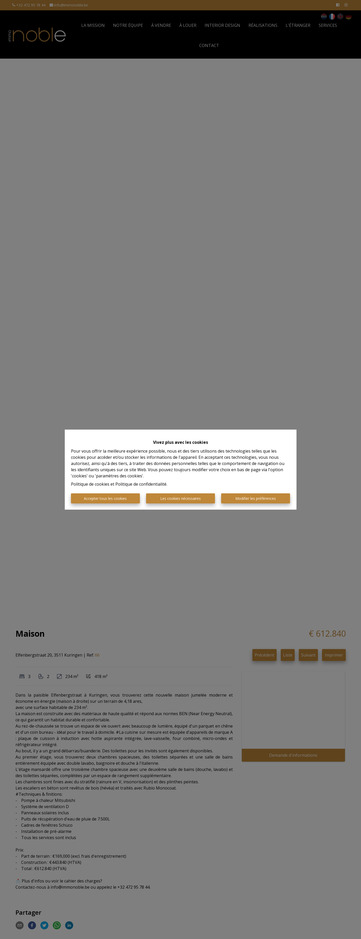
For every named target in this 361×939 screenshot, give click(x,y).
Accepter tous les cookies (105, 498)
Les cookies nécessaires (180, 498)
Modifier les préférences (255, 498)
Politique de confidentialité (140, 484)
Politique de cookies (90, 484)
